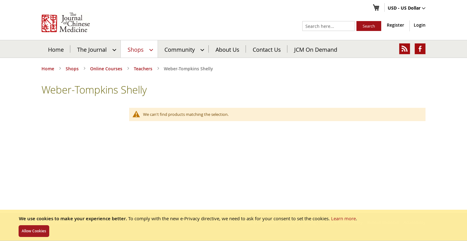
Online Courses (107, 69)
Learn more (343, 218)
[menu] (233, 49)
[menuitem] (96, 49)
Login (420, 25)
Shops (73, 69)
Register (395, 25)
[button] (407, 8)
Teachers (144, 69)
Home (56, 49)
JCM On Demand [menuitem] (315, 49)
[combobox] (328, 26)
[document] (233, 225)
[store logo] (65, 22)
